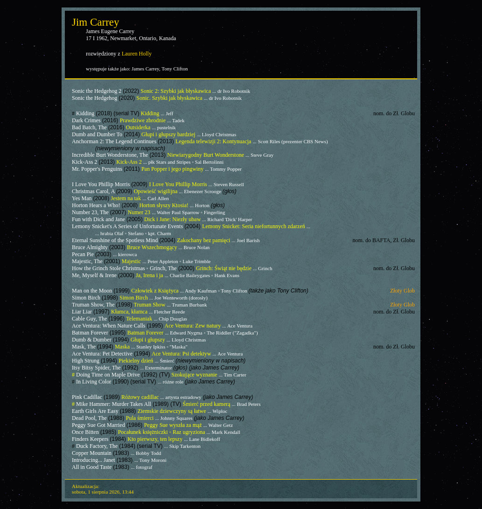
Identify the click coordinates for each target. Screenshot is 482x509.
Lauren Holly (137, 53)
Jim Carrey (95, 22)
